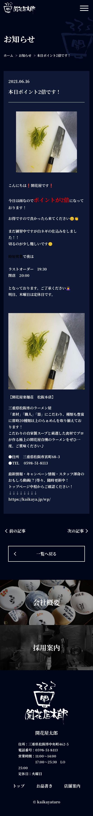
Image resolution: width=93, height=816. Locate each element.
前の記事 (17, 531)
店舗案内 (72, 786)
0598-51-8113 (46, 750)
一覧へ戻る (46, 554)
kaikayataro (48, 801)
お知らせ (25, 55)
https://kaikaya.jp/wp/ (29, 499)
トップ (19, 786)
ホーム (8, 55)
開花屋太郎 (46, 732)
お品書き (44, 786)
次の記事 (75, 531)
